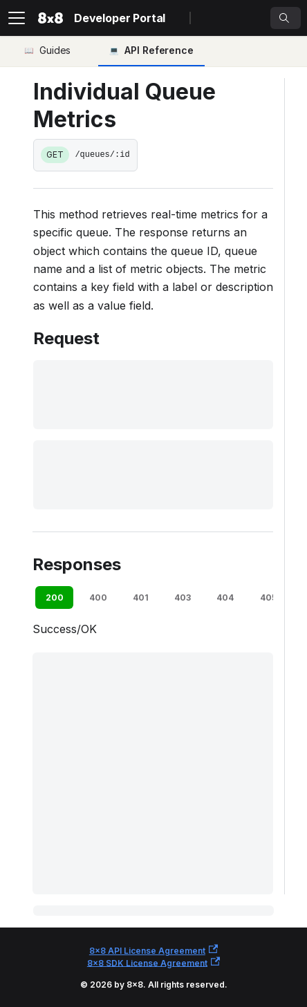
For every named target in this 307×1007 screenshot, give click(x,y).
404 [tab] (225, 597)
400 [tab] (98, 597)
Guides (55, 50)
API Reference (159, 50)
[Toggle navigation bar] (16, 18)
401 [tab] (141, 597)
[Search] (285, 18)
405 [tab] (268, 597)
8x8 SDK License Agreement (153, 962)
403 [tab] (182, 597)
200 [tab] (55, 597)
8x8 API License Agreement (153, 950)
